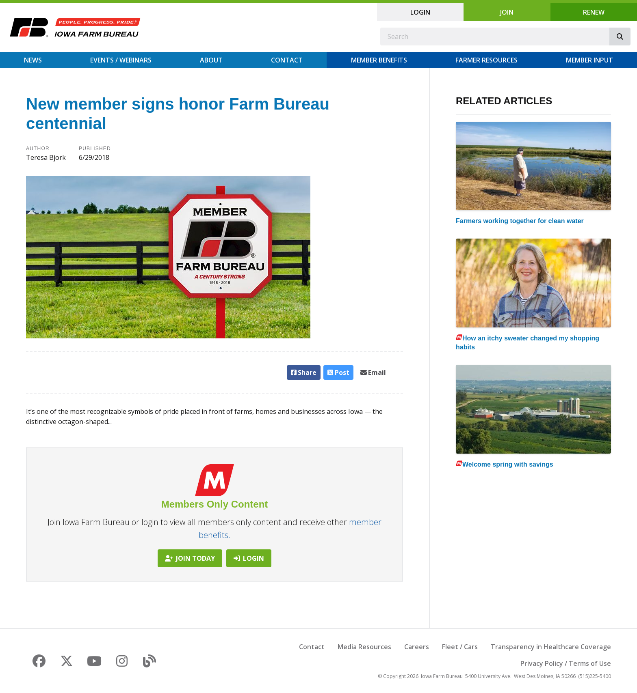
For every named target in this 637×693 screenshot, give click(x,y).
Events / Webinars (121, 60)
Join (507, 12)
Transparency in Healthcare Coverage (551, 646)
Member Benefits (379, 60)
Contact (287, 60)
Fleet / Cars (460, 646)
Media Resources (364, 646)
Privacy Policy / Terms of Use (565, 663)
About (211, 60)
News (33, 60)
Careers (416, 646)
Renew (593, 12)
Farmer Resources (486, 60)
